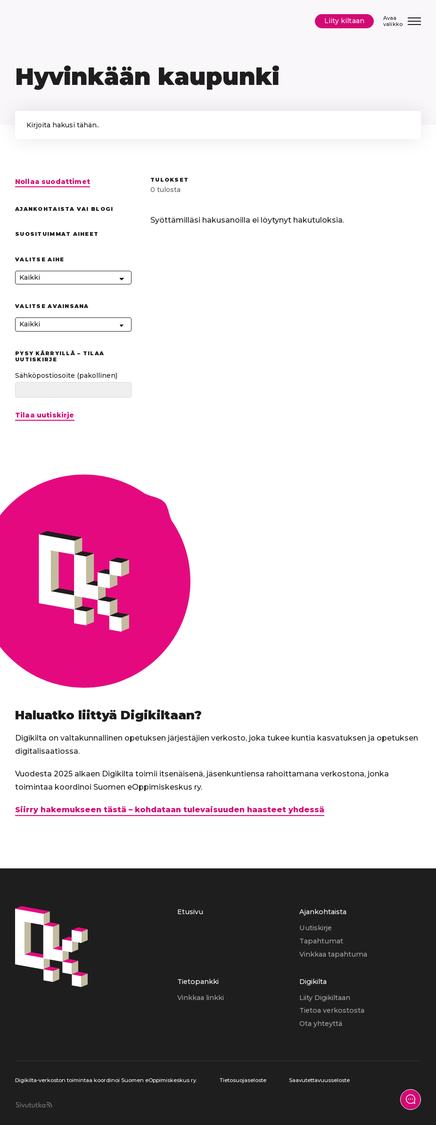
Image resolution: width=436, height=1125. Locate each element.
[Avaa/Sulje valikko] (402, 21)
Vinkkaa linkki (200, 997)
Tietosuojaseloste (243, 1080)
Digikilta (313, 981)
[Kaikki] (73, 277)
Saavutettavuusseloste (319, 1080)
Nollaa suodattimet (52, 182)
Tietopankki (198, 981)
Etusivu (190, 912)
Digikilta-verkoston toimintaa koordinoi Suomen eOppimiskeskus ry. (106, 1080)
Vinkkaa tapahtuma (333, 954)
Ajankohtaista (322, 912)
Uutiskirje (315, 928)
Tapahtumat (321, 941)
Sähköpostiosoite (66, 375)
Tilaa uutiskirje (44, 415)
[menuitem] (238, 941)
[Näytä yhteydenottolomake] (410, 1099)
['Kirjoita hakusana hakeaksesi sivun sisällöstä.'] (218, 125)
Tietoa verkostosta (331, 1010)
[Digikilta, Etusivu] (56, 21)
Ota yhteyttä (320, 1023)
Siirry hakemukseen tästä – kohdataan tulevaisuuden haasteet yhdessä (169, 809)
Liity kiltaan (344, 21)
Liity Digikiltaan (324, 997)
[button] (404, 125)
